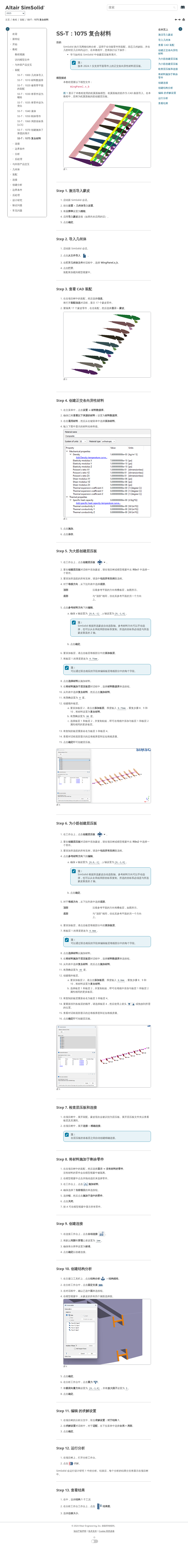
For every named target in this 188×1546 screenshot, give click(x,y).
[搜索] (173, 7)
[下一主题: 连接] (179, 20)
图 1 (65, 93)
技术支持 (92, 1531)
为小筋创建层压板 (168, 64)
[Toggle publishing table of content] (7, 29)
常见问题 (17, 210)
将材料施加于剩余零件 (168, 76)
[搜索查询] (142, 7)
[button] (11, 34)
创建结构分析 (165, 88)
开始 (14, 44)
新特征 (16, 39)
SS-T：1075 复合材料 (37, 19)
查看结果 (163, 103)
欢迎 (14, 34)
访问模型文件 (22, 60)
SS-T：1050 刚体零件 (29, 116)
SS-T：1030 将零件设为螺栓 (30, 95)
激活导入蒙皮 (165, 35)
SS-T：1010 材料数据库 (30, 80)
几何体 (16, 169)
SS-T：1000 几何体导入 (30, 75)
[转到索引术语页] (179, 9)
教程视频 (20, 54)
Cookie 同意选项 (106, 1531)
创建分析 (17, 185)
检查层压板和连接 (168, 69)
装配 (22, 19)
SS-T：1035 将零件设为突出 (30, 104)
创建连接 (163, 83)
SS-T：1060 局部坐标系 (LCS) (30, 123)
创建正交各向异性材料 (168, 52)
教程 (15, 19)
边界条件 (20, 149)
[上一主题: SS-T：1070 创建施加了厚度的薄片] (176, 20)
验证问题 (17, 205)
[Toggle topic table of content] (180, 29)
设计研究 (17, 200)
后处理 (18, 159)
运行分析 (163, 98)
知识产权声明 (80, 1531)
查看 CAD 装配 (166, 45)
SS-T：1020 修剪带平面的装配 (30, 87)
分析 (17, 154)
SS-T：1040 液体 (26, 111)
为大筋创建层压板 (168, 59)
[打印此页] (184, 19)
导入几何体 (164, 40)
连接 (17, 144)
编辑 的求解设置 (167, 93)
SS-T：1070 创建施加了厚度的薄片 (30, 131)
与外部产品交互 (23, 65)
